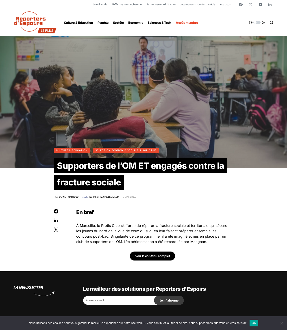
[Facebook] (240, 4)
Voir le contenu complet (152, 257)
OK (254, 323)
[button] (257, 22)
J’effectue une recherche (126, 4)
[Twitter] (250, 4)
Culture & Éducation (72, 150)
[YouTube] (260, 4)
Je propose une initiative (161, 4)
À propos (225, 4)
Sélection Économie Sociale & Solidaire (126, 150)
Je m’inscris (100, 4)
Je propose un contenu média (197, 4)
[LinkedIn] (270, 4)
